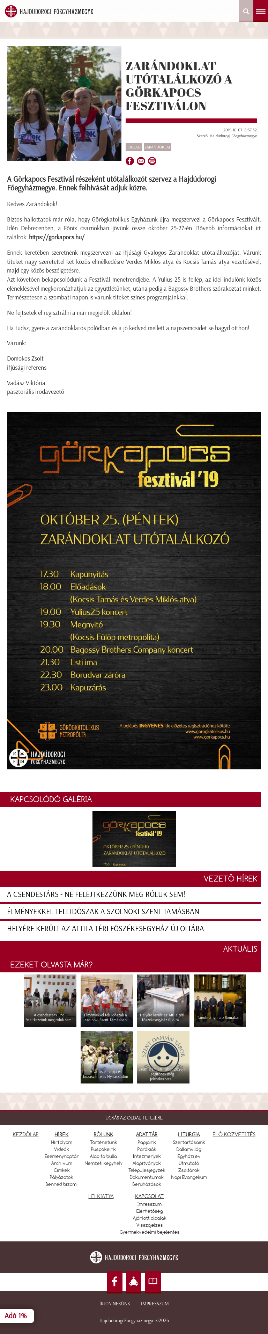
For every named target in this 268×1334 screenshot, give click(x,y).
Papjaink (147, 1142)
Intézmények (147, 1156)
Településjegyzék (146, 1170)
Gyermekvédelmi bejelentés (150, 1232)
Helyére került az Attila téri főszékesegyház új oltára (105, 928)
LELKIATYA (101, 1196)
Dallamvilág (189, 1149)
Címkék (62, 1170)
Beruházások (147, 1184)
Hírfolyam (61, 1142)
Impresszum (155, 1304)
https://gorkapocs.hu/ (56, 237)
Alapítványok (147, 1163)
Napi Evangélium (189, 1177)
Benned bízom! (62, 1184)
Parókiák (146, 1149)
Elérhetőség (149, 1211)
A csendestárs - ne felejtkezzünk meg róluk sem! (96, 894)
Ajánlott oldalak (149, 1218)
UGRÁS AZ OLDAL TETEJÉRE (134, 1118)
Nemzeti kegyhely (103, 1163)
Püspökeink (103, 1149)
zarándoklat (157, 147)
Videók (61, 1149)
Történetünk (103, 1142)
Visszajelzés (149, 1225)
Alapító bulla (103, 1156)
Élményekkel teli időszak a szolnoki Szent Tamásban (103, 911)
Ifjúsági (133, 147)
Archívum (61, 1163)
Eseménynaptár (62, 1156)
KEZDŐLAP (26, 1134)
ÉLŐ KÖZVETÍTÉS (234, 1134)
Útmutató (189, 1163)
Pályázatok (61, 1177)
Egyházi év (189, 1156)
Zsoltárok (189, 1170)
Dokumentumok (147, 1177)
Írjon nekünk (114, 1304)
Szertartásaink (189, 1142)
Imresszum (149, 1204)
